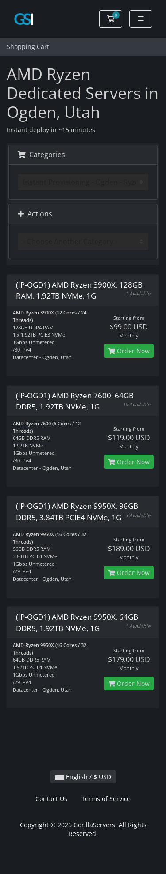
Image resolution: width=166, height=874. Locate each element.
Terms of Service (106, 799)
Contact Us (51, 799)
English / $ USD (83, 776)
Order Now (129, 351)
